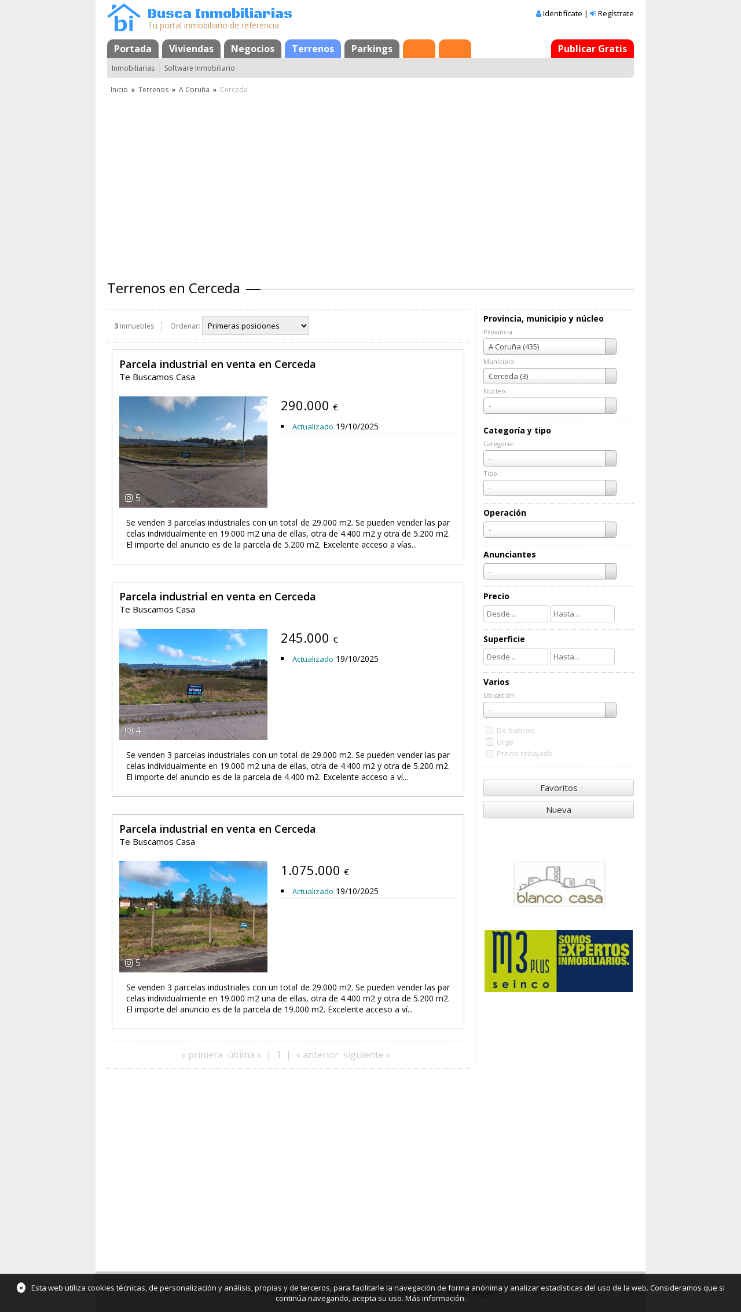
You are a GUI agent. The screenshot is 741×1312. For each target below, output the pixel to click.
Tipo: (491, 473)
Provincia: (498, 331)
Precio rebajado (525, 753)
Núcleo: (495, 391)
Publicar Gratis (592, 48)
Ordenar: (185, 326)
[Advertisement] (370, 182)
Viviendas (191, 48)
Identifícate (562, 13)
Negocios (252, 48)
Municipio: (499, 361)
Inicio (119, 89)
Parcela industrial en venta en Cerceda (217, 364)
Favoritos (559, 787)
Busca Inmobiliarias (220, 14)
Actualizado (312, 426)
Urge (505, 742)
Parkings (371, 48)
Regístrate (616, 13)
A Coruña (194, 89)
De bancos (515, 730)
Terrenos (313, 48)
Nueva (558, 809)
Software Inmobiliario (199, 68)
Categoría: (499, 443)
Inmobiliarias (133, 68)
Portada (133, 48)
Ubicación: (499, 695)
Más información (434, 1298)
